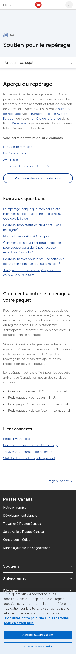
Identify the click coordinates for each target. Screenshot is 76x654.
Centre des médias (16, 540)
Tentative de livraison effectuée (26, 166)
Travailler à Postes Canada (22, 524)
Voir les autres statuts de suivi (38, 178)
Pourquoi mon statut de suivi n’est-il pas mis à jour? (32, 227)
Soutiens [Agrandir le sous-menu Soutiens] (38, 566)
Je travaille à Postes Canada (23, 532)
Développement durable (20, 515)
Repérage (19, 123)
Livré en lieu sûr (14, 153)
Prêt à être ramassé (17, 147)
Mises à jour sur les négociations (26, 548)
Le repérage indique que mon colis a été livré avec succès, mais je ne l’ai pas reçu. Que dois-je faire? (32, 213)
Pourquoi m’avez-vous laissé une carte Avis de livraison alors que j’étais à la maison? (33, 261)
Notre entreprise (15, 507)
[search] (69, 4)
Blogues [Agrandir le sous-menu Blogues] (38, 590)
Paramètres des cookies (38, 646)
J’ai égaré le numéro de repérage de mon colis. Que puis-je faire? (32, 272)
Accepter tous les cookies (37, 634)
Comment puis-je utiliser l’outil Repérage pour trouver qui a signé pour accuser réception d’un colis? (32, 247)
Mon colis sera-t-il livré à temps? (26, 236)
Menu (7, 5)
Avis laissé (10, 160)
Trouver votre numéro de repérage (27, 452)
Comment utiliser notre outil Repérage (30, 445)
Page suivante (58, 481)
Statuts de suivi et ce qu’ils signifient (29, 458)
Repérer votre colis (16, 439)
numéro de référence (45, 118)
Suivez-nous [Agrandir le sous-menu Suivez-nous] (38, 578)
